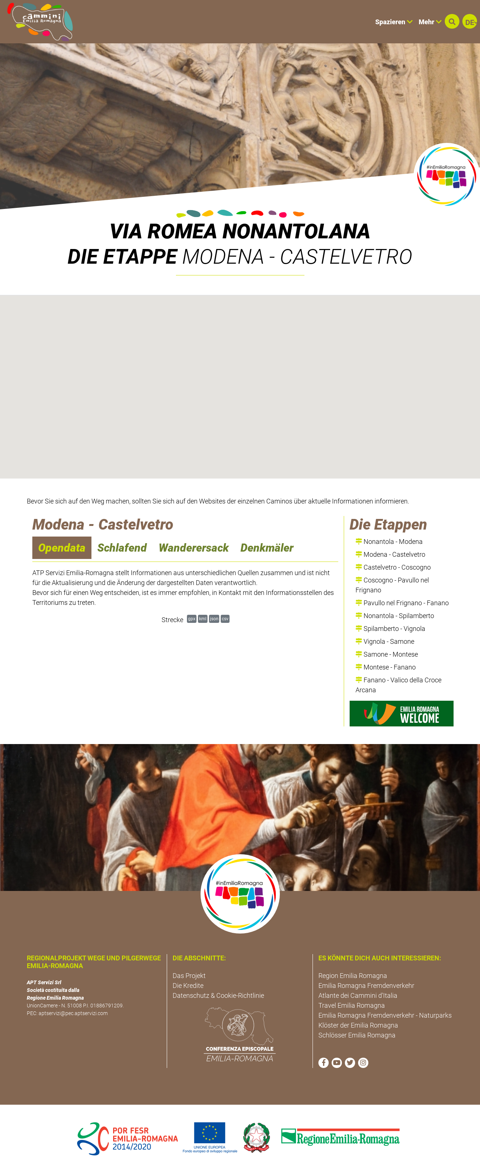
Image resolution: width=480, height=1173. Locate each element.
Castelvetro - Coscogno (393, 567)
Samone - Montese (387, 654)
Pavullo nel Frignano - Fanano (402, 603)
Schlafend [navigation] (122, 547)
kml (202, 618)
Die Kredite (188, 985)
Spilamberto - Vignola (390, 628)
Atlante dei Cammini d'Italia (357, 995)
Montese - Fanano (386, 667)
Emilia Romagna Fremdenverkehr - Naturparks (385, 1015)
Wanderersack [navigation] (194, 547)
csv (225, 618)
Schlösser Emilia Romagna (357, 1035)
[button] (452, 21)
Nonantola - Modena (389, 541)
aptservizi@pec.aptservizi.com (73, 1013)
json (214, 618)
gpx (191, 618)
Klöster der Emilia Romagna (358, 1025)
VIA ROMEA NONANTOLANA (240, 231)
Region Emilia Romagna (352, 975)
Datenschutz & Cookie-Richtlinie (218, 995)
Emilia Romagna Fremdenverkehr (366, 985)
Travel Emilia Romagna (351, 1005)
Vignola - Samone (385, 641)
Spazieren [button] (394, 22)
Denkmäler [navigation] (267, 547)
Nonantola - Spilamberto (395, 616)
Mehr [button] (430, 22)
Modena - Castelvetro (390, 554)
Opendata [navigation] (62, 547)
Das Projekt (189, 975)
